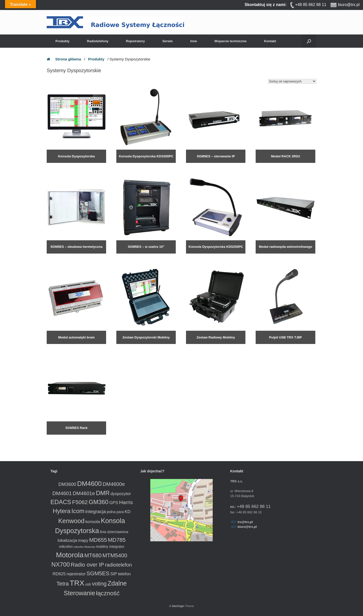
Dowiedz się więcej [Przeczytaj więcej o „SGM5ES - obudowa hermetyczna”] (59, 256)
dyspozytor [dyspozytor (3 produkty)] (121, 493)
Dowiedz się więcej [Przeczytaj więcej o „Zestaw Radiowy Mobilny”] (199, 346)
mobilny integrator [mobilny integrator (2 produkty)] (110, 547)
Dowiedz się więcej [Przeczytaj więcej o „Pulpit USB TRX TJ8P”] (268, 346)
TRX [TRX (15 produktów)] (77, 583)
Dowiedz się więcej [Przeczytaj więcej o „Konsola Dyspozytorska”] (59, 165)
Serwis (167, 41)
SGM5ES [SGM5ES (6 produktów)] (97, 573)
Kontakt (270, 41)
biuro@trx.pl (247, 527)
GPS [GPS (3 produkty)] (113, 502)
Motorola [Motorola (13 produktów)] (69, 555)
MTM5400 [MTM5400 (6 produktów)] (114, 555)
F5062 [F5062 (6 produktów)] (80, 502)
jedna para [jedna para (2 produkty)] (115, 512)
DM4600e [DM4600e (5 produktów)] (114, 484)
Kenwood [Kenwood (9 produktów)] (71, 520)
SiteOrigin (178, 606)
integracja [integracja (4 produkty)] (95, 511)
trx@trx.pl (245, 522)
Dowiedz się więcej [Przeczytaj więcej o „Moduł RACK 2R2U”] (268, 165)
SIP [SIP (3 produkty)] (113, 574)
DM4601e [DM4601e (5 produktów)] (84, 493)
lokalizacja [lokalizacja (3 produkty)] (67, 540)
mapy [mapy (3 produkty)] (83, 540)
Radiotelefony (97, 41)
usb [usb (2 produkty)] (88, 584)
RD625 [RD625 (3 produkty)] (59, 574)
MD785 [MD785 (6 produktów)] (117, 540)
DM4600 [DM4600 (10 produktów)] (89, 483)
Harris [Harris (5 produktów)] (126, 502)
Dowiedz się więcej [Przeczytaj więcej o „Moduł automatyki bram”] (59, 346)
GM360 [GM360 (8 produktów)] (98, 502)
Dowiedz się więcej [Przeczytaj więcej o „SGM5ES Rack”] (59, 437)
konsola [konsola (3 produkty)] (92, 521)
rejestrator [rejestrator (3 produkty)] (76, 574)
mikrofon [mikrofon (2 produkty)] (66, 547)
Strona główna (68, 59)
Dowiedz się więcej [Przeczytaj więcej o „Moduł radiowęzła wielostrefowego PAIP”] (268, 256)
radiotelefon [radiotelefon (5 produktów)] (118, 565)
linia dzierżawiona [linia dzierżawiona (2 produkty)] (114, 532)
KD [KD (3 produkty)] (127, 511)
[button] (309, 41)
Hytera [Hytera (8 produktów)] (61, 511)
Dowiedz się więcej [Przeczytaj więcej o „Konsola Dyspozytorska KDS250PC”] (199, 256)
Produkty (62, 41)
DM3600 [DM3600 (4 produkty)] (67, 484)
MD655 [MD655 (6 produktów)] (98, 540)
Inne (193, 41)
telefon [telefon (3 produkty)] (124, 574)
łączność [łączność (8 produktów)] (108, 593)
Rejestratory (135, 41)
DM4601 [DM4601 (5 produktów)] (62, 493)
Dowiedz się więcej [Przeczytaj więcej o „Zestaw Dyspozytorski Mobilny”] (129, 346)
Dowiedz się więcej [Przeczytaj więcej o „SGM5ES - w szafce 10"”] (129, 256)
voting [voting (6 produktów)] (99, 584)
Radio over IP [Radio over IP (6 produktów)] (87, 565)
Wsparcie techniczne (230, 41)
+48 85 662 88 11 (254, 506)
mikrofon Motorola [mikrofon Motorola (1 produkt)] (84, 546)
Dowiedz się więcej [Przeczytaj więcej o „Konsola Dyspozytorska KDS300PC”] (129, 165)
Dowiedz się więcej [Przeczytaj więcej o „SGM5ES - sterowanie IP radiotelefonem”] (199, 165)
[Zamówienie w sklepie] (292, 81)
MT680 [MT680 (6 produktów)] (93, 555)
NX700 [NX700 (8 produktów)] (60, 564)
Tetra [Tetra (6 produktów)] (62, 584)
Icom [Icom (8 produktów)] (77, 511)
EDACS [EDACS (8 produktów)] (60, 502)
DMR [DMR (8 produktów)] (103, 493)
